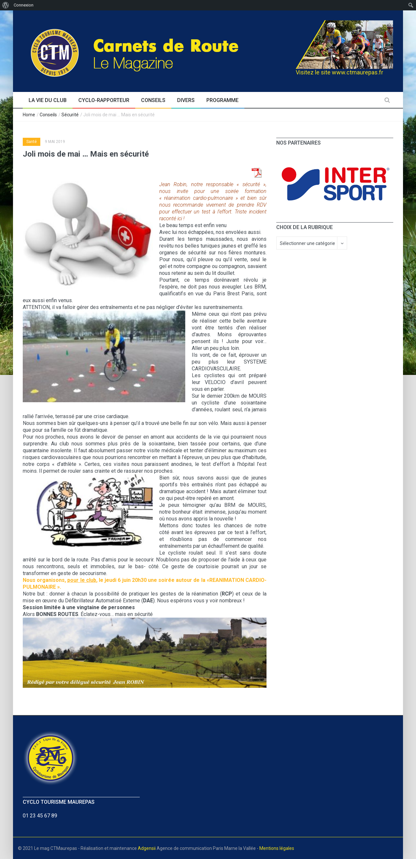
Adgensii (147, 848)
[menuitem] (5, 5)
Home (29, 114)
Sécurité (70, 114)
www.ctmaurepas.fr (357, 72)
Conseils (48, 114)
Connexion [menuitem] (23, 5)
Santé (31, 141)
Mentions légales (276, 848)
